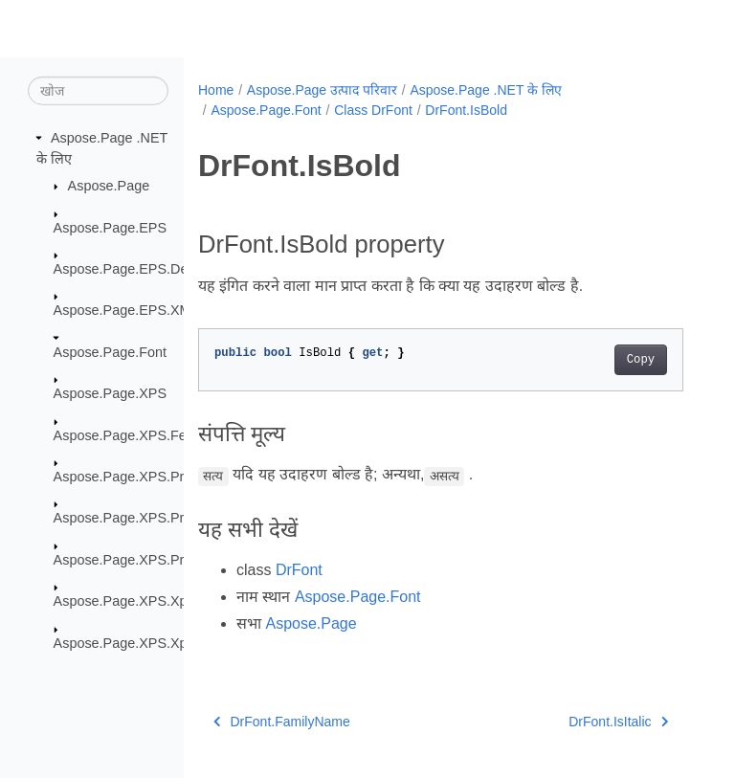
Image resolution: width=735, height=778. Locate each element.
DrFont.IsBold (466, 110)
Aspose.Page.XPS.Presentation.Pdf (163, 559)
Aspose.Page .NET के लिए (486, 90)
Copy (641, 360)
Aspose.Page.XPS (110, 393)
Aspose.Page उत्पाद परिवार (322, 90)
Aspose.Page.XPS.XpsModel (143, 642)
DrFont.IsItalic (618, 721)
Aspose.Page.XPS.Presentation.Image (172, 517)
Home (216, 90)
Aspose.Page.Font (110, 352)
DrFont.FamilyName (281, 721)
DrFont (299, 570)
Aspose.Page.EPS (110, 226)
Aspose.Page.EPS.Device (133, 269)
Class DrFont (373, 110)
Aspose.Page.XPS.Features (139, 434)
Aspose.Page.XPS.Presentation (151, 476)
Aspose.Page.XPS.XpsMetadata (153, 601)
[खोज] (98, 91)
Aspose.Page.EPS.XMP (127, 310)
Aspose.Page (109, 185)
